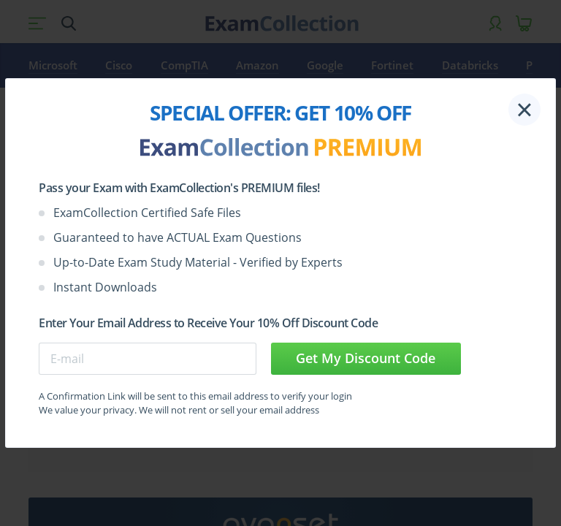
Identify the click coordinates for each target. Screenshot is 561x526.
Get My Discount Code (365, 358)
